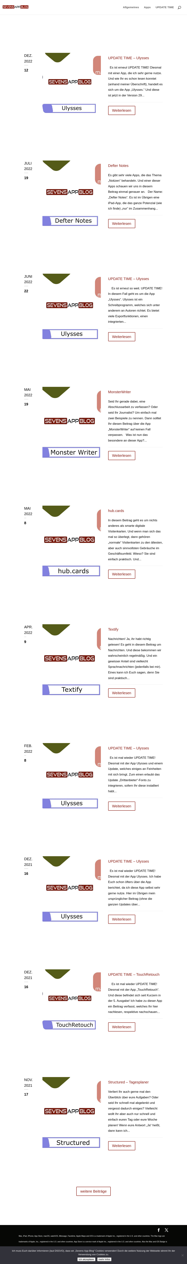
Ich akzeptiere (86, 1259)
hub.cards (116, 511)
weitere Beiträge (93, 1191)
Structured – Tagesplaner (128, 1082)
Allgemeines (131, 7)
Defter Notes (118, 166)
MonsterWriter (119, 392)
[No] (182, 1255)
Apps (147, 7)
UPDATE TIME (164, 7)
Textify (113, 629)
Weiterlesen (121, 110)
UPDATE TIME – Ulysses (128, 58)
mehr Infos (104, 1259)
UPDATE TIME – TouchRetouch (134, 974)
